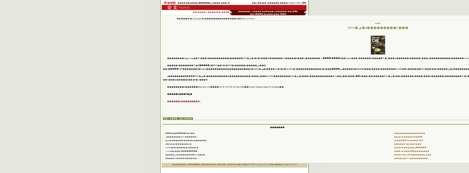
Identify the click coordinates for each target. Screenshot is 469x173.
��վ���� (194, 164)
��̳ (188, 3)
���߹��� (279, 14)
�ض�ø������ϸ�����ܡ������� (186, 140)
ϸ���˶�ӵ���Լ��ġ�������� (411, 151)
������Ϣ (205, 3)
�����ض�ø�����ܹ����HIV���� (185, 155)
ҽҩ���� (256, 11)
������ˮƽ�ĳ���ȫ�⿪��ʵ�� (407, 144)
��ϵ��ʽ (221, 164)
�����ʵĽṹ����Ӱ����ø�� (181, 158)
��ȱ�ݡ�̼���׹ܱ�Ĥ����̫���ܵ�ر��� (412, 155)
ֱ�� (304, 3)
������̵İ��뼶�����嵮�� (409, 133)
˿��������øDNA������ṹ (181, 137)
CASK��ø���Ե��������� (181, 151)
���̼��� (281, 11)
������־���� (278, 3)
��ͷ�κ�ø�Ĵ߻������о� (178, 144)
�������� (179, 164)
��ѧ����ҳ (200, 12)
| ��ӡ (166, 118)
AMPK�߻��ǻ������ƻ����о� (181, 148)
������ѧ (244, 11)
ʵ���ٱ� (225, 3)
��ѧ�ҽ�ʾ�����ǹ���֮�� (408, 137)
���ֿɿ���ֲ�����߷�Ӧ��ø (180, 133)
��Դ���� (256, 14)
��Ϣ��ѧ (292, 11)
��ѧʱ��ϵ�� (259, 3)
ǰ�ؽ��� (268, 14)
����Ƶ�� (214, 12)
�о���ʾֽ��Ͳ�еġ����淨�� (408, 140)
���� (181, 3)
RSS (299, 3)
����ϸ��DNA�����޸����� (411, 158)
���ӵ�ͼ (232, 164)
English (292, 3)
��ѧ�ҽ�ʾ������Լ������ (410, 148)
